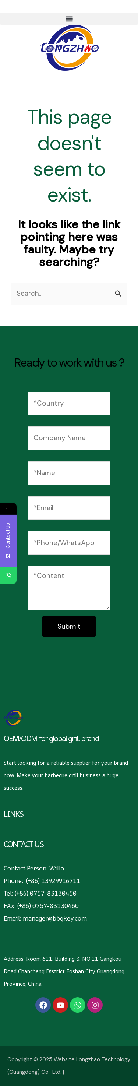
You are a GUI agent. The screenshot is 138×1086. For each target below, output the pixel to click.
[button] (69, 19)
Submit (69, 626)
